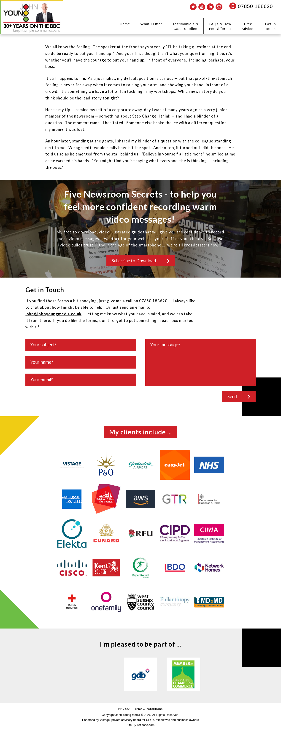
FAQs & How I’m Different (220, 26)
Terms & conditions (148, 710)
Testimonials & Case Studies (186, 26)
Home (125, 24)
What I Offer (151, 24)
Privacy (124, 710)
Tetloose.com (145, 726)
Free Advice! (248, 26)
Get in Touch (270, 26)
